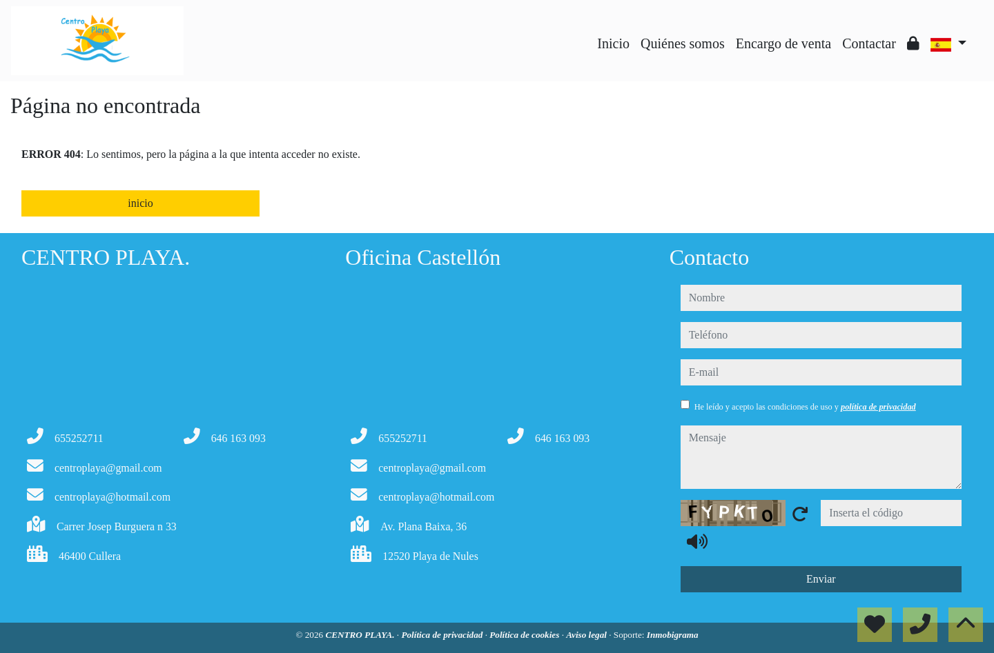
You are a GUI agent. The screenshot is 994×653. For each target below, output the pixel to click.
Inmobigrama (673, 635)
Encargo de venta (783, 43)
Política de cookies (525, 635)
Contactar (869, 43)
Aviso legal (587, 635)
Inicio (613, 43)
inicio (140, 203)
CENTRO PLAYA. (360, 635)
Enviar (821, 579)
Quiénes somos (683, 43)
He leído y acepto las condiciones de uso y (805, 407)
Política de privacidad (443, 635)
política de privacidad (878, 407)
